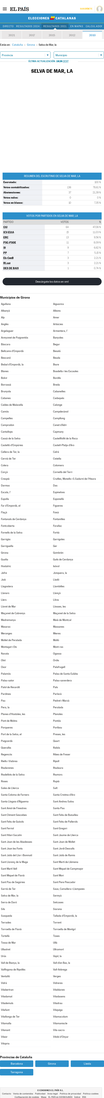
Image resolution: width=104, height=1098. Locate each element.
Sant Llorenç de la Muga (14, 862)
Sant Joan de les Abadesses (16, 841)
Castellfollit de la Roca (65, 438)
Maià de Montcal (62, 620)
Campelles (7, 418)
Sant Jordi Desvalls (63, 848)
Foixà (56, 512)
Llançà (57, 593)
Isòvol (56, 566)
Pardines (6, 693)
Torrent (57, 922)
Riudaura (58, 767)
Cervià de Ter (8, 458)
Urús (3, 956)
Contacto (6, 1093)
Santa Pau (59, 808)
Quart (56, 741)
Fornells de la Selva (11, 532)
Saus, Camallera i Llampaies (69, 888)
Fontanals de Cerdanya (13, 519)
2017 (32, 35)
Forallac (57, 525)
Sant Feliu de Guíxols (12, 821)
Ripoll (56, 761)
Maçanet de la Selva (64, 613)
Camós (5, 411)
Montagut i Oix (9, 646)
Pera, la (5, 707)
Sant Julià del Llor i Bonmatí (16, 855)
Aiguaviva (58, 304)
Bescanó (6, 357)
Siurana (57, 909)
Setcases (58, 902)
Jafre (4, 572)
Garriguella (7, 546)
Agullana (6, 304)
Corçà (4, 472)
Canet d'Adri (60, 425)
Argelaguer (7, 330)
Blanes (5, 371)
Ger (55, 546)
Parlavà (57, 693)
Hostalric (6, 566)
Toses (56, 935)
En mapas (76, 26)
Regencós (6, 754)
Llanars (5, 593)
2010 (92, 35)
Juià (3, 579)
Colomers (58, 465)
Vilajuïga (58, 1009)
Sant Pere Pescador (64, 882)
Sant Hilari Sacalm (11, 835)
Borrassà (6, 384)
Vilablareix (59, 989)
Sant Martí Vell (9, 868)
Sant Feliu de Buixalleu (65, 814)
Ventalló (5, 976)
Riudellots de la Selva (13, 774)
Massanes (58, 626)
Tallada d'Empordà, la (65, 915)
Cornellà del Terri (62, 472)
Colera (4, 465)
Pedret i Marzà (61, 700)
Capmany (58, 431)
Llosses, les (59, 606)
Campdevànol (60, 411)
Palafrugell (59, 667)
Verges (57, 976)
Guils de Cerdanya (63, 559)
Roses (4, 781)
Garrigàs (5, 539)
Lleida (87, 1063)
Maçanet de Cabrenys (13, 613)
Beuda (56, 357)
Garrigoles (59, 539)
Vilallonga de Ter (10, 1016)
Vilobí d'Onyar (61, 1036)
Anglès (5, 324)
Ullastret (5, 949)
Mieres (57, 633)
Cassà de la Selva (10, 438)
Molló (56, 640)
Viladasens (59, 996)
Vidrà (4, 983)
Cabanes (6, 398)
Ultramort (58, 949)
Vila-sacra (59, 1030)
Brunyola (6, 391)
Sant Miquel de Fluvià (13, 875)
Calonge (57, 404)
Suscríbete (86, 9)
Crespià (5, 478)
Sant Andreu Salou (63, 801)
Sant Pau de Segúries (13, 882)
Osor (3, 667)
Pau (3, 700)
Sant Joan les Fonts (12, 848)
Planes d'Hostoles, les (13, 714)
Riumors (57, 774)
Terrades (6, 922)
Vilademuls (7, 1003)
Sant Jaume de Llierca (65, 835)
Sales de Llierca (10, 788)
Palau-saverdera (62, 680)
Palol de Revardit (10, 687)
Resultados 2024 (28, 26)
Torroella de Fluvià (11, 929)
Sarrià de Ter (8, 888)
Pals (55, 687)
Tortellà (5, 935)
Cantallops (7, 431)
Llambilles (58, 586)
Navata (5, 653)
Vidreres (58, 983)
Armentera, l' (60, 330)
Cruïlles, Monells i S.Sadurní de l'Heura (74, 478)
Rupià (56, 781)
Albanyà (5, 310)
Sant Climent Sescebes (14, 814)
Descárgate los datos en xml (52, 281)
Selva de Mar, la (9, 895)
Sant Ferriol (7, 828)
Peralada (58, 707)
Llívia (56, 599)
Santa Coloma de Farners (15, 794)
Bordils (57, 377)
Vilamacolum (60, 1016)
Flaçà (4, 512)
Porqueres (7, 727)
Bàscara (5, 344)
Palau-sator (7, 680)
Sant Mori (58, 875)
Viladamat (6, 996)
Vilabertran (7, 989)
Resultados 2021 (55, 26)
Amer (56, 317)
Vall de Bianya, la (10, 962)
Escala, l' (6, 492)
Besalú (57, 351)
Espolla (5, 498)
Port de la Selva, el (11, 734)
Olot (3, 660)
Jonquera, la (60, 572)
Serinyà (57, 895)
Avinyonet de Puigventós (14, 337)
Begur (56, 344)
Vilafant (5, 1009)
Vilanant (5, 1030)
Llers (4, 599)
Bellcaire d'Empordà (12, 351)
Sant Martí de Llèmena (65, 862)
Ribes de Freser (61, 754)
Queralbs (6, 747)
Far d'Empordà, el (10, 505)
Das (55, 485)
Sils (3, 909)
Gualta (4, 559)
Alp (3, 317)
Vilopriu (5, 1043)
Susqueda (6, 915)
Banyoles (58, 337)
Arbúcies (58, 324)
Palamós (6, 673)
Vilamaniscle (60, 1023)
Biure (56, 364)
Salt (55, 788)
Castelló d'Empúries (12, 445)
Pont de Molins (9, 720)
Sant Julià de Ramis (64, 855)
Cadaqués (58, 398)
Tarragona (16, 1072)
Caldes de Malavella (12, 404)
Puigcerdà (6, 741)
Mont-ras (58, 646)
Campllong (59, 418)
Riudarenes (7, 767)
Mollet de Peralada (11, 640)
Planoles (58, 714)
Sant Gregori (60, 828)
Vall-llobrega (60, 969)
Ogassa (57, 653)
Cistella (57, 458)
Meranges (6, 633)
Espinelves (59, 492)
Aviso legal (52, 1093)
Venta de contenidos (23, 1093)
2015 (52, 35)
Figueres (58, 505)
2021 (12, 35)
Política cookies (90, 1093)
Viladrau (57, 1003)
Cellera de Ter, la (10, 451)
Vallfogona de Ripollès (13, 969)
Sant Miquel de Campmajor (68, 868)
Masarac (6, 626)
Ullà (55, 942)
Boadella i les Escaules (65, 371)
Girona (4, 552)
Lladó (56, 579)
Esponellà (58, 498)
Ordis (56, 660)
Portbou (57, 727)
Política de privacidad (70, 1093)
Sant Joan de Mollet (64, 841)
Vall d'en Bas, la (61, 962)
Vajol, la (57, 956)
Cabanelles (59, 391)
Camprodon (7, 425)
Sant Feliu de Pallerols (65, 821)
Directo (8, 26)
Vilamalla (6, 1023)
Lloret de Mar (8, 606)
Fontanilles (59, 519)
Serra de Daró (9, 902)
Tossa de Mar (8, 942)
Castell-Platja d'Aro (63, 445)
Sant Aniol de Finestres (14, 808)
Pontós (57, 720)
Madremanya (8, 620)
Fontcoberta (7, 525)
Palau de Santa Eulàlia (65, 673)
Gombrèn (58, 552)
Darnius (5, 485)
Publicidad (40, 1093)
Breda (56, 384)
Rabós (56, 747)
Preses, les (59, 734)
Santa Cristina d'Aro (64, 794)
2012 (72, 35)
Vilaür (4, 1036)
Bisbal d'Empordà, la (12, 364)
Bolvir (4, 377)
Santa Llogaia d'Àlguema (15, 801)
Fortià (56, 532)
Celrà (56, 451)
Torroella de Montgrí (64, 929)
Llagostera (7, 586)
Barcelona (17, 1063)
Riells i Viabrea (9, 761)
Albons (57, 310)
